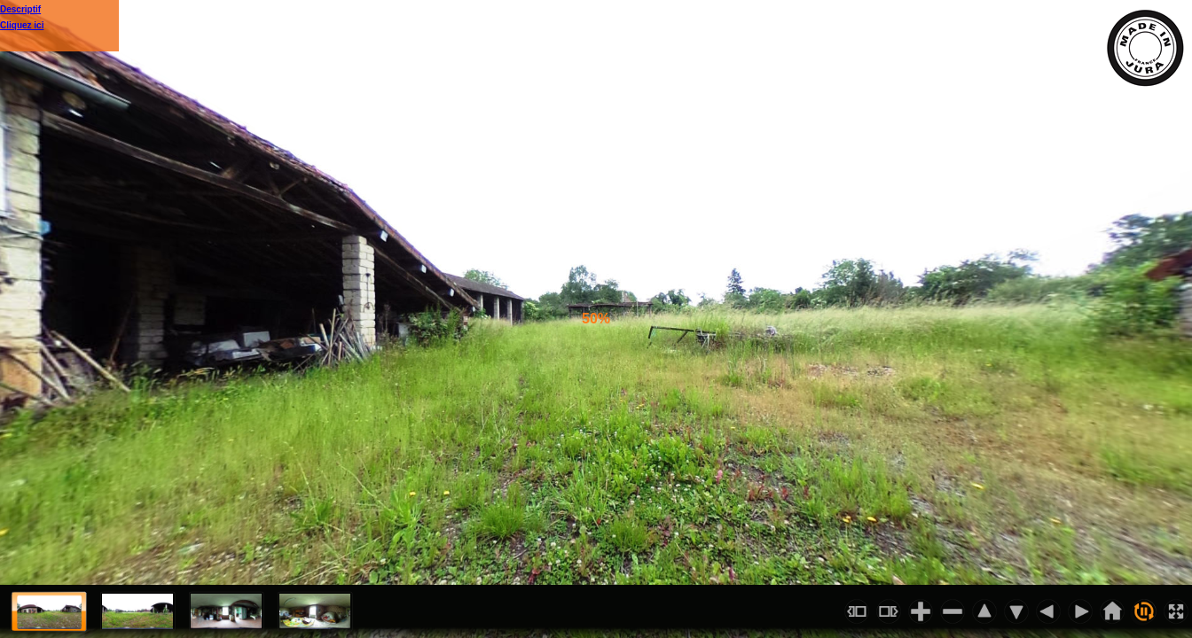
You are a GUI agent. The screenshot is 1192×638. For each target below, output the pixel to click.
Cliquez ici (21, 25)
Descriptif (20, 9)
